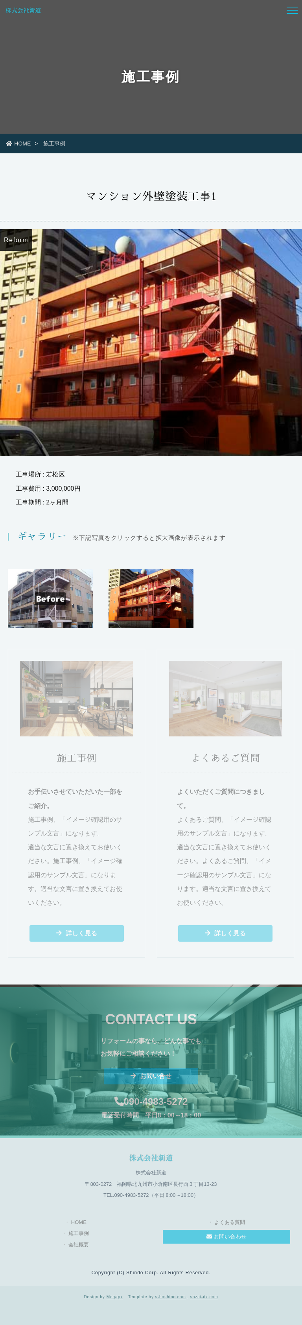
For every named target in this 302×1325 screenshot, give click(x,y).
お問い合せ (151, 1078)
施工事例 (78, 1236)
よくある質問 (229, 1225)
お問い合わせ (226, 1239)
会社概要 (78, 1247)
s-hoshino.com (170, 1297)
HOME (18, 143)
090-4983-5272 (151, 1104)
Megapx (115, 1297)
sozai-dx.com (204, 1297)
